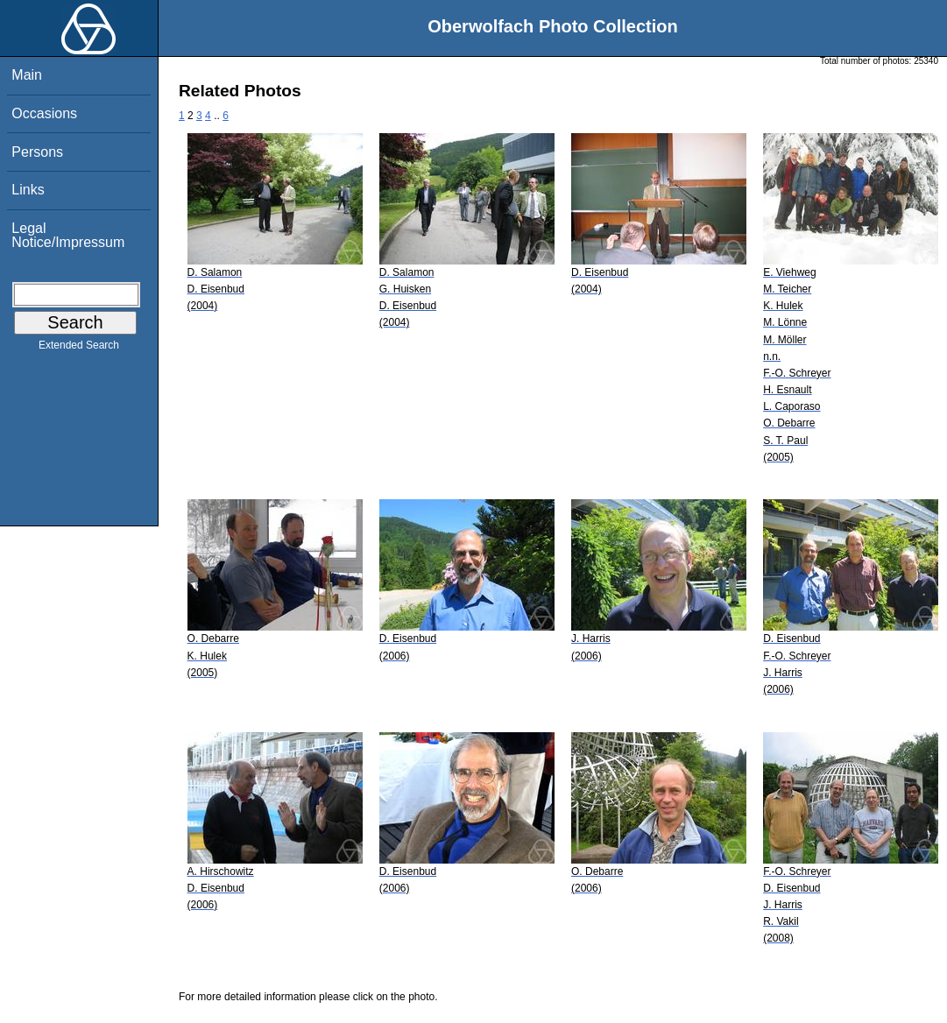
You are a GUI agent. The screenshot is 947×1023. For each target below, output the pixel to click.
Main (26, 74)
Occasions (44, 113)
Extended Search (79, 348)
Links (27, 189)
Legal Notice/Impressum (67, 235)
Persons (37, 152)
